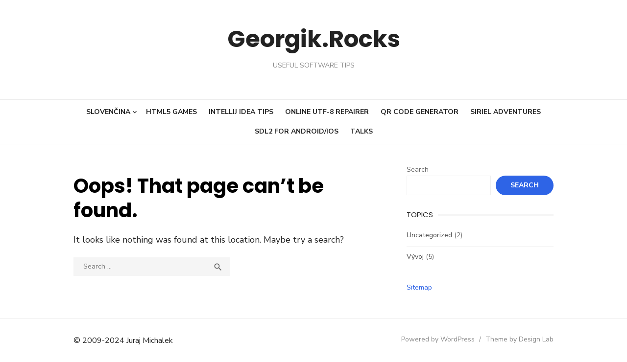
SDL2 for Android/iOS (296, 131)
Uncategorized (429, 235)
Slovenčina (108, 111)
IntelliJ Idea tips (241, 111)
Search (418, 169)
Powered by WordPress (438, 339)
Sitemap (419, 287)
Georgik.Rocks (313, 39)
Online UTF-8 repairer (327, 111)
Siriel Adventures (505, 111)
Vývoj (415, 256)
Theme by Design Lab (519, 339)
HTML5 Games (171, 111)
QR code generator (419, 111)
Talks (361, 131)
